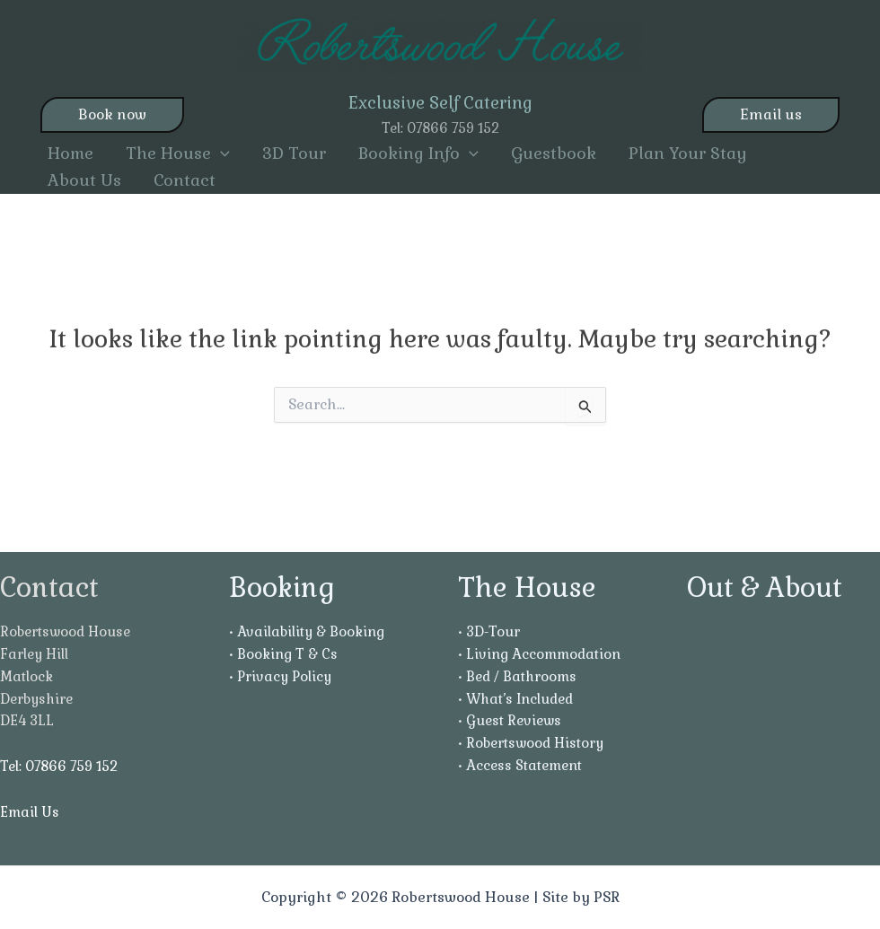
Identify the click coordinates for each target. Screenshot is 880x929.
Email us (771, 114)
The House (178, 153)
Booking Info (418, 153)
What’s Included (519, 698)
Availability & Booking (310, 631)
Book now (112, 114)
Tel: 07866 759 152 (440, 127)
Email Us (29, 811)
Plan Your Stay (688, 153)
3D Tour (294, 153)
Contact (185, 180)
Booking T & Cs (287, 653)
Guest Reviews (513, 720)
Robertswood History (534, 742)
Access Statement (524, 765)
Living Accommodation (543, 653)
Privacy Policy (284, 676)
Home (70, 153)
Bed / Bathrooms (521, 676)
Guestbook (553, 153)
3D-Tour (493, 631)
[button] (220, 153)
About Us (84, 180)
